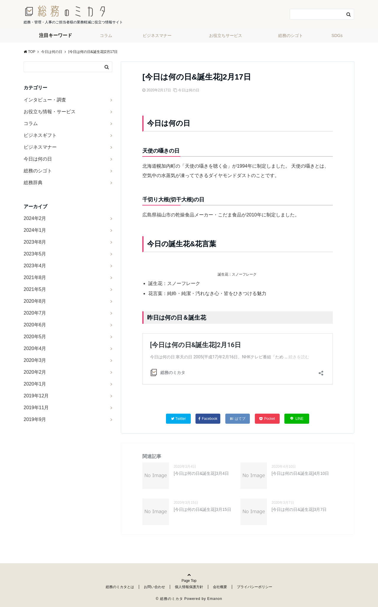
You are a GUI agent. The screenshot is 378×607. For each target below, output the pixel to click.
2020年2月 (35, 372)
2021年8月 (35, 277)
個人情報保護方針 (189, 587)
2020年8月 (35, 301)
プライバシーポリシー (254, 587)
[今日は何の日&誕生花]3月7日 (299, 509)
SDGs (337, 35)
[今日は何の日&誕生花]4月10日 (300, 473)
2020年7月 (35, 312)
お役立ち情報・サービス (50, 111)
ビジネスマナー (157, 35)
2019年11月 (36, 407)
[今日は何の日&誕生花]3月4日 (201, 473)
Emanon (214, 599)
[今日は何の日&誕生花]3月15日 (202, 509)
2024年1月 (35, 230)
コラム (106, 35)
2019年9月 (35, 419)
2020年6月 (35, 324)
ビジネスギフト (40, 135)
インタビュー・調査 (45, 99)
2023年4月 (35, 265)
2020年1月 (35, 383)
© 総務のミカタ (169, 599)
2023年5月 (35, 253)
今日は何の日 (188, 90)
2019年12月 (36, 395)
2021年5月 (35, 289)
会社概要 (220, 587)
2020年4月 (35, 348)
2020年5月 (35, 336)
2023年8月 (35, 242)
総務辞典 (33, 182)
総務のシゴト (290, 35)
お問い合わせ (154, 587)
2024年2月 (35, 218)
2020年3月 (35, 360)
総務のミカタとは (120, 587)
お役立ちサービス (225, 35)
